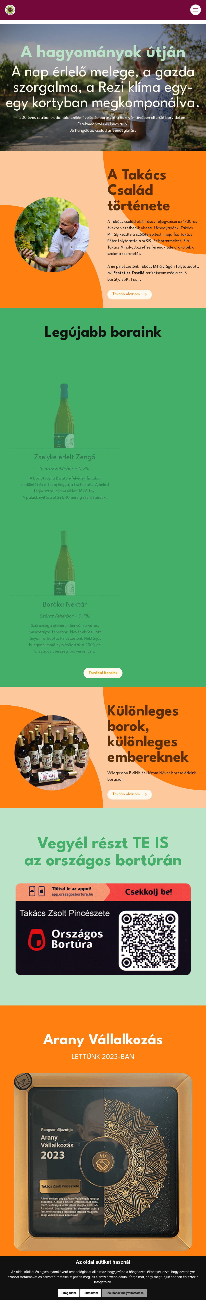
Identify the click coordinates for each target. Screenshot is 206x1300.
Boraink (12, 1229)
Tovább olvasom (130, 295)
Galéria (11, 1249)
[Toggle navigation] (195, 12)
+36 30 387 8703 (121, 1181)
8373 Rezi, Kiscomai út (126, 1197)
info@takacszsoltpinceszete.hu (133, 1189)
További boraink (103, 539)
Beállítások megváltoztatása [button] (125, 1293)
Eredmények (16, 1239)
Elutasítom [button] (91, 1293)
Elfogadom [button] (69, 1293)
